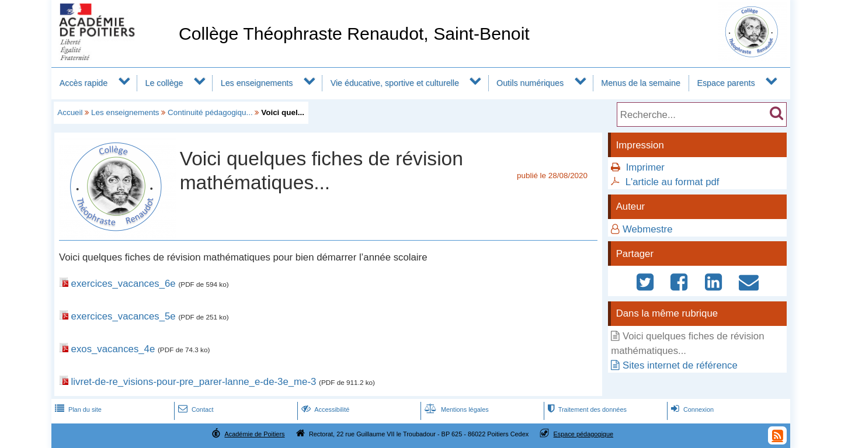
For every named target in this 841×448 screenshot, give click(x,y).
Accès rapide (83, 83)
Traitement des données (586, 409)
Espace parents (726, 83)
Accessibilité (324, 409)
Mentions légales (455, 409)
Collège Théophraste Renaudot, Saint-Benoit (354, 33)
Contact (195, 409)
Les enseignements (257, 83)
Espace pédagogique (584, 433)
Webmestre (648, 229)
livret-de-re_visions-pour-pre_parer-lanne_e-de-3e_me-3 (194, 381)
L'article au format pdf (672, 181)
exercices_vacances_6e (123, 283)
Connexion (691, 409)
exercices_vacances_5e (123, 316)
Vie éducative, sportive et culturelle (395, 83)
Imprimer (645, 167)
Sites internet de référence (680, 365)
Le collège (164, 83)
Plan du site (77, 409)
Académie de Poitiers (254, 433)
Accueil (69, 112)
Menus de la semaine (640, 83)
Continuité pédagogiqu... (210, 112)
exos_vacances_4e (113, 349)
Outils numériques (530, 83)
